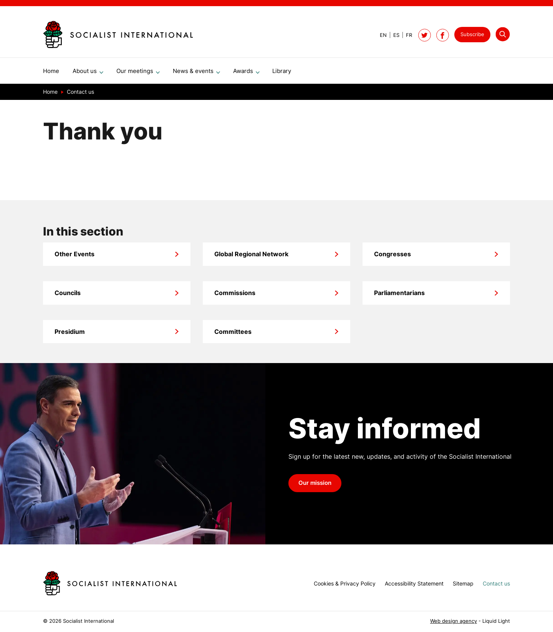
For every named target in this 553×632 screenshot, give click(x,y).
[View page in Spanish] (393, 35)
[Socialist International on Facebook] (442, 35)
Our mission (314, 486)
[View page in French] (405, 35)
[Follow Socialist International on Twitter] (424, 35)
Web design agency (453, 621)
